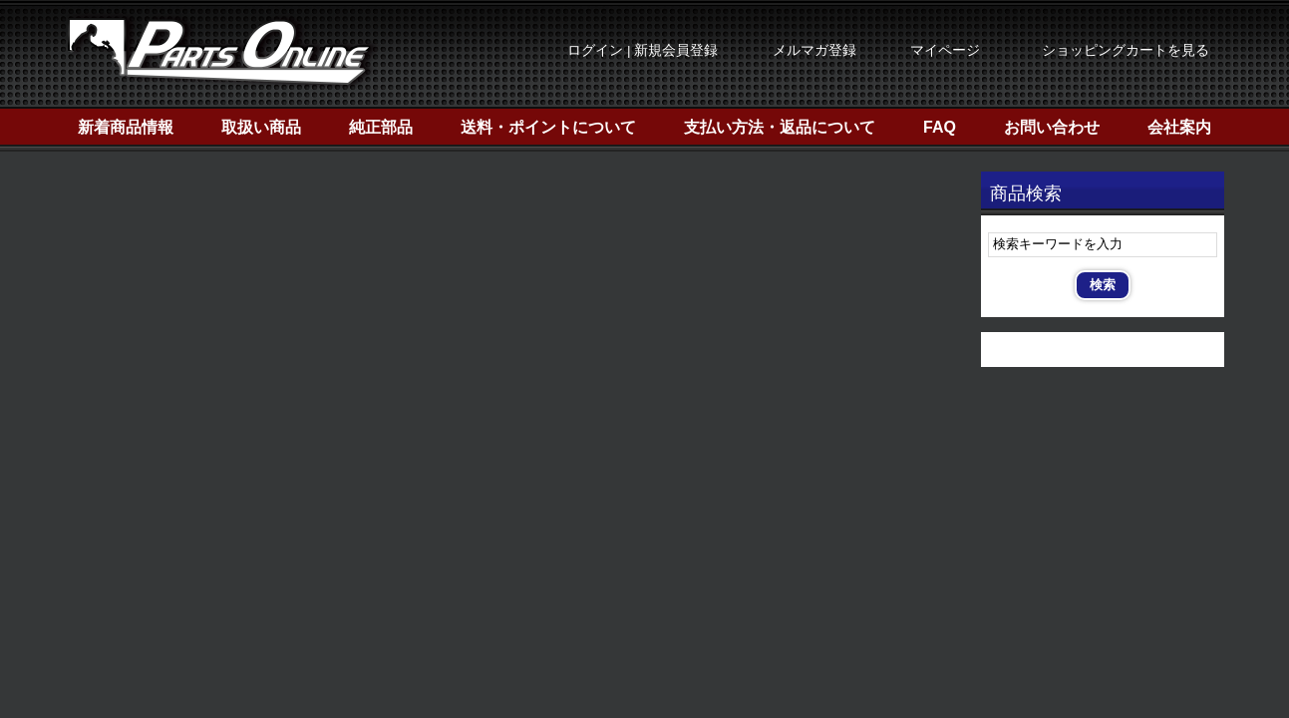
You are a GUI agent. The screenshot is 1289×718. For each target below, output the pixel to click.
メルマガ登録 (814, 50)
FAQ (939, 127)
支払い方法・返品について (779, 127)
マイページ (945, 50)
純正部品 (381, 127)
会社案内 (1179, 127)
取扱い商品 (261, 127)
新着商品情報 (125, 127)
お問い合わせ (1052, 127)
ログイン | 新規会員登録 (642, 50)
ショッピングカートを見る (1125, 50)
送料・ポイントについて (548, 127)
